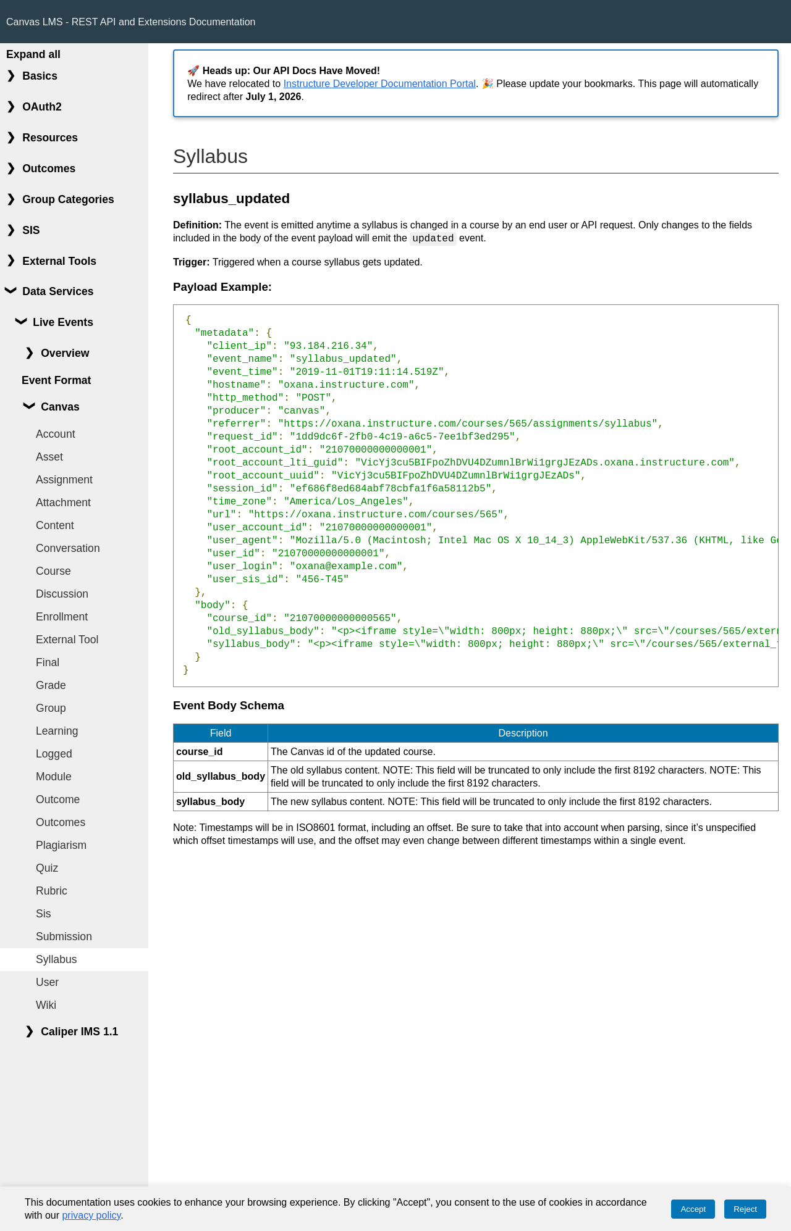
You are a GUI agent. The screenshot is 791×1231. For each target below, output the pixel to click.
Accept (693, 1209)
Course (53, 571)
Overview (65, 353)
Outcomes (48, 168)
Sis (43, 914)
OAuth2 (42, 107)
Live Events (63, 322)
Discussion (62, 594)
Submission (64, 936)
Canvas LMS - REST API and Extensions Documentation (130, 22)
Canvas (60, 407)
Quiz (47, 868)
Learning (57, 731)
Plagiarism (61, 845)
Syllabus (56, 959)
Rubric (51, 891)
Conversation (68, 548)
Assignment (64, 480)
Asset (49, 457)
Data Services (57, 291)
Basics (39, 76)
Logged (54, 754)
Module (54, 776)
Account (55, 434)
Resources (50, 137)
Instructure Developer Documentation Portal (380, 83)
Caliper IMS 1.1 (79, 1031)
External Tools (59, 261)
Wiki (46, 1005)
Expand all (33, 54)
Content (55, 525)
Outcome (58, 799)
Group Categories (68, 199)
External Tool (67, 639)
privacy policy (91, 1215)
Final (47, 662)
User (47, 982)
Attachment (63, 502)
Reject (745, 1209)
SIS (31, 230)
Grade (51, 685)
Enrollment (62, 617)
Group (51, 708)
